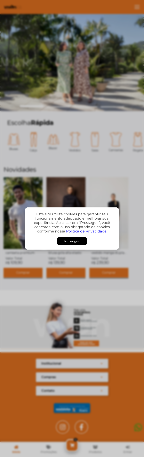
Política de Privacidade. (86, 231)
